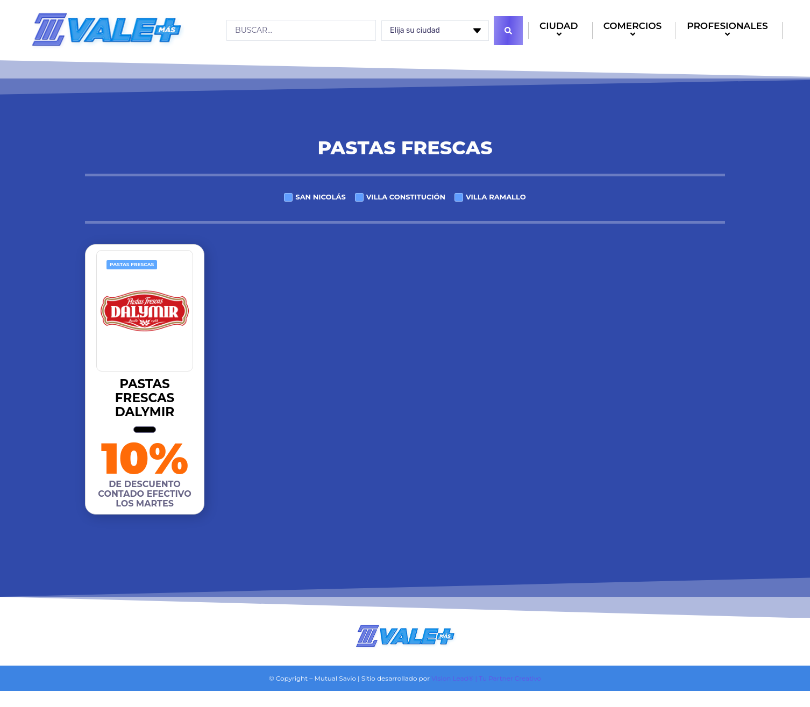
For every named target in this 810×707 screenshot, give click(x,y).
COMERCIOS (634, 31)
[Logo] (106, 29)
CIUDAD (560, 31)
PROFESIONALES (729, 31)
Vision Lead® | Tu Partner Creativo (486, 678)
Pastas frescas (132, 264)
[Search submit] (508, 30)
